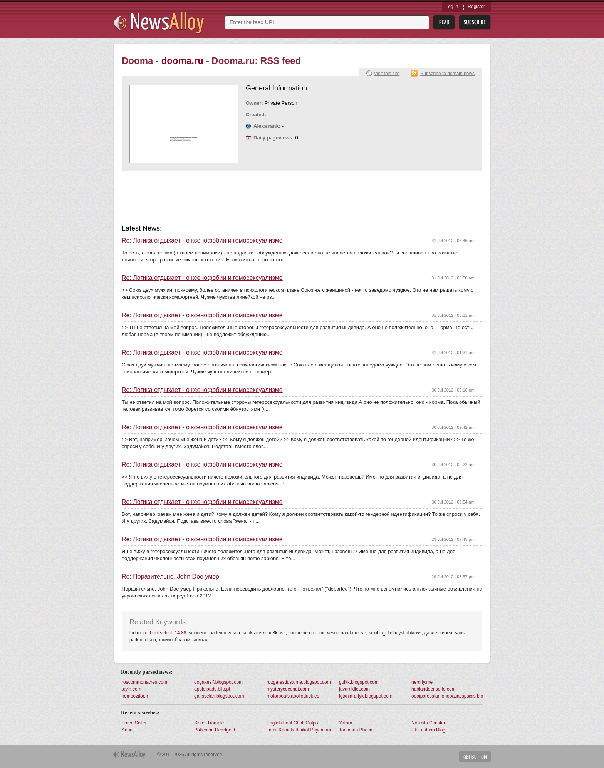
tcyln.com (131, 689)
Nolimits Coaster (428, 723)
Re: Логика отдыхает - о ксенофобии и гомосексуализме (202, 241)
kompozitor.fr (135, 696)
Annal (128, 730)
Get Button (475, 756)
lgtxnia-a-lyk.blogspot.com (366, 696)
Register (476, 6)
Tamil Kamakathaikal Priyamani (299, 730)
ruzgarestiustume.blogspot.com (299, 682)
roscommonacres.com (144, 682)
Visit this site (386, 73)
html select (161, 633)
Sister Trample (209, 723)
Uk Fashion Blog (428, 730)
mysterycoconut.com (288, 689)
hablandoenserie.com (433, 689)
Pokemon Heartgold (214, 730)
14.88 (180, 633)
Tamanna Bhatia (355, 730)
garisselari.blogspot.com (219, 696)
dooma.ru (182, 60)
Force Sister (134, 723)
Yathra (345, 723)
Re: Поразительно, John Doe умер (170, 577)
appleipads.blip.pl (212, 689)
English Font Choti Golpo (292, 723)
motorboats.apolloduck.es (293, 696)
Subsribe (475, 22)
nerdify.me (422, 682)
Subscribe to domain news (447, 73)
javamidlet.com (354, 689)
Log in (452, 6)
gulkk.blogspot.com (359, 682)
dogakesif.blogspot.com (218, 682)
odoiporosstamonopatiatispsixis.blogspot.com (447, 696)
